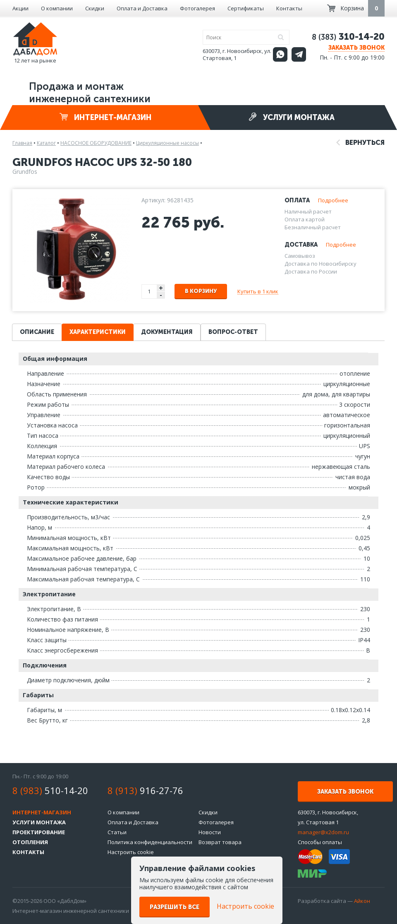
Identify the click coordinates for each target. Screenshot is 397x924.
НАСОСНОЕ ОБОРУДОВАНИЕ (96, 142)
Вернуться (360, 142)
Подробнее (333, 200)
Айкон (362, 901)
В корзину (201, 291)
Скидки (94, 8)
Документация (167, 332)
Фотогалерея (197, 8)
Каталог (46, 142)
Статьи (117, 832)
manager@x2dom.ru (323, 832)
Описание (37, 332)
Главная (22, 142)
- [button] (161, 295)
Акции (20, 8)
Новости (209, 832)
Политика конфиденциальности (150, 842)
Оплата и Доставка (142, 8)
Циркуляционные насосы (167, 142)
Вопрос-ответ (233, 332)
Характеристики (97, 332)
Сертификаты (245, 8)
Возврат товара (220, 842)
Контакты (289, 8)
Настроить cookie (131, 852)
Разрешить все (174, 907)
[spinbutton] (149, 291)
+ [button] (161, 287)
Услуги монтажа (292, 117)
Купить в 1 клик (257, 291)
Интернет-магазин (105, 117)
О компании (57, 8)
